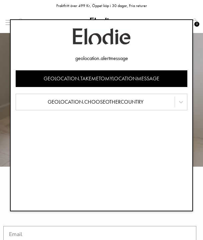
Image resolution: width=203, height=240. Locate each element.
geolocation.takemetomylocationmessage (101, 78)
